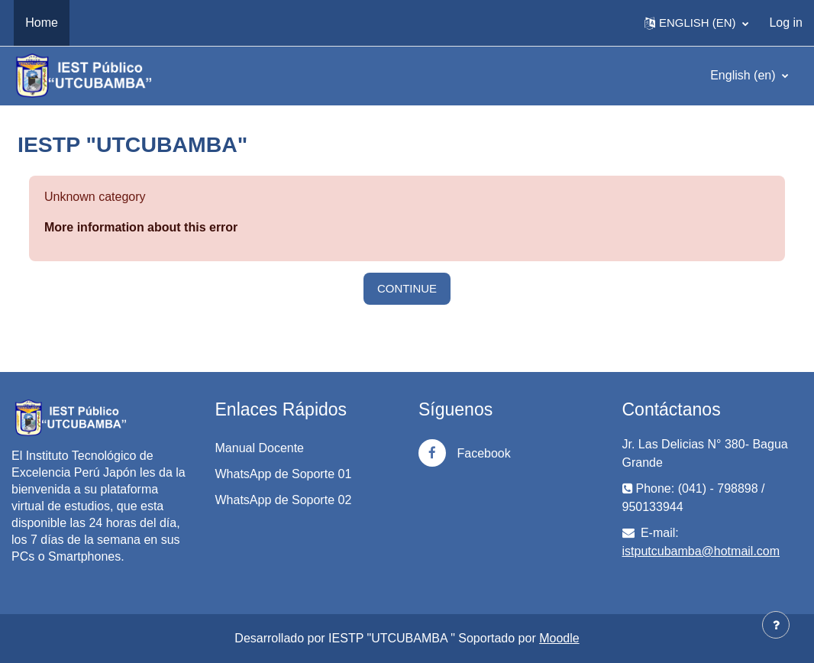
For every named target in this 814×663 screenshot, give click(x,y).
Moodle (559, 638)
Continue (407, 288)
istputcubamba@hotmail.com (701, 551)
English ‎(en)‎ (744, 75)
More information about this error (140, 227)
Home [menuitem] (41, 22)
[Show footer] (776, 625)
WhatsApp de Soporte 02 (283, 499)
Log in (786, 22)
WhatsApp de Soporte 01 (283, 473)
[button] (696, 23)
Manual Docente (260, 447)
